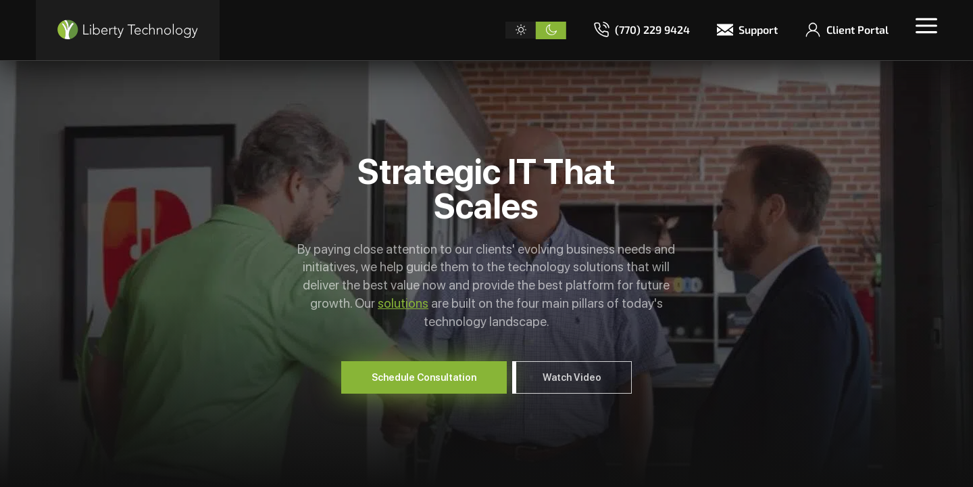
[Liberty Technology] (128, 30)
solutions (403, 303)
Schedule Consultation (424, 377)
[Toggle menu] (926, 25)
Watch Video (572, 377)
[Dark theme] (551, 30)
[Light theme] (520, 30)
